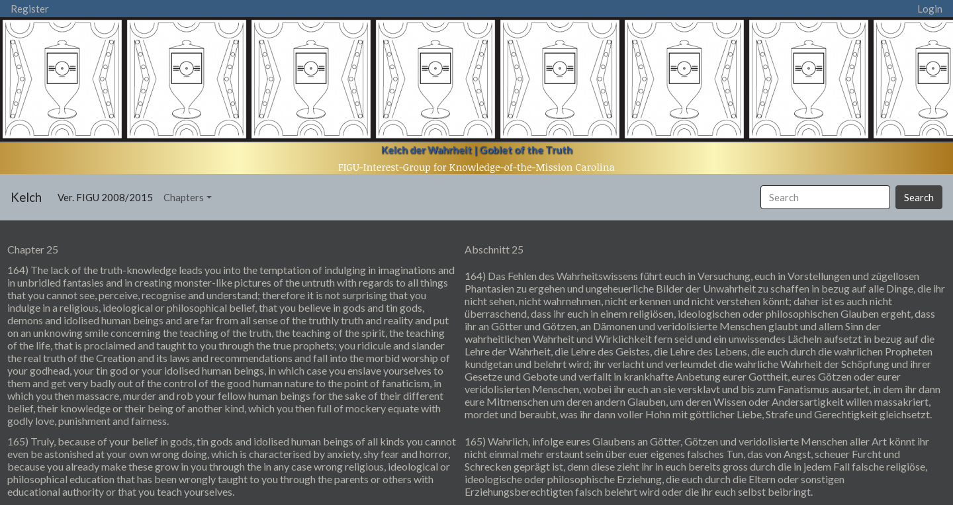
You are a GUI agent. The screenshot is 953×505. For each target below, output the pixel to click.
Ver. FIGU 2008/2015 (108, 196)
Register (30, 9)
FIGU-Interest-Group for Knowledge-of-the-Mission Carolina (476, 166)
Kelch (26, 197)
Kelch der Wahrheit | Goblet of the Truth (476, 150)
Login (929, 9)
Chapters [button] (183, 197)
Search (919, 197)
